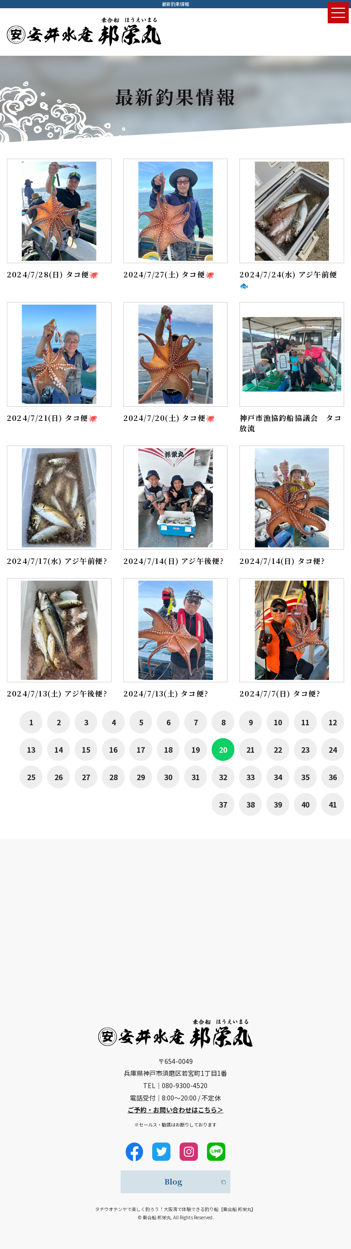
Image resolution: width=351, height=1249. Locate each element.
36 (333, 776)
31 (195, 776)
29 (141, 776)
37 (223, 804)
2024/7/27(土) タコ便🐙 (169, 274)
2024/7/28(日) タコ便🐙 (53, 274)
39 (278, 804)
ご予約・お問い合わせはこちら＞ (175, 1109)
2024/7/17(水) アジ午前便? (57, 561)
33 (250, 776)
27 (86, 776)
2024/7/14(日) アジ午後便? (173, 561)
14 (58, 749)
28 (113, 776)
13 (31, 749)
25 (31, 776)
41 (333, 804)
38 (250, 804)
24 (333, 749)
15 (86, 749)
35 (305, 776)
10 (278, 722)
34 (278, 776)
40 (305, 804)
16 (113, 749)
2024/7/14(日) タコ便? (282, 561)
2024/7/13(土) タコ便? (165, 693)
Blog (173, 1181)
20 (223, 749)
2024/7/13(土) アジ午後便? (57, 693)
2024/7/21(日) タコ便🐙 (52, 418)
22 (278, 749)
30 (168, 776)
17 (141, 749)
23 (305, 749)
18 (168, 749)
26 (58, 776)
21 (250, 749)
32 (223, 776)
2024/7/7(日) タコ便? (279, 693)
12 (333, 722)
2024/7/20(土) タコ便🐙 (169, 418)
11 (305, 722)
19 (195, 749)
